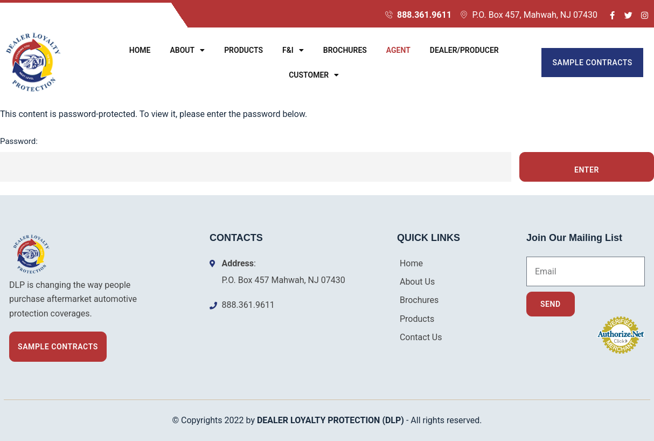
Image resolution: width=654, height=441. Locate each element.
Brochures (345, 50)
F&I (293, 50)
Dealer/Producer (464, 50)
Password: (255, 159)
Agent (398, 50)
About (187, 50)
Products (243, 50)
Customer (314, 75)
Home (140, 50)
